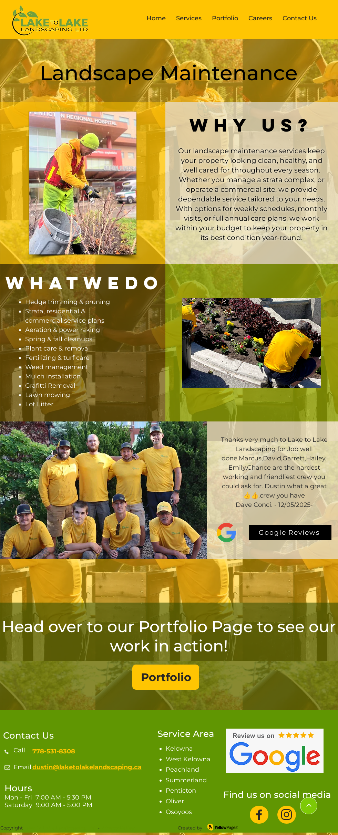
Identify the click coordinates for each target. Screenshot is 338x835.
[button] (189, 19)
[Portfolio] (165, 677)
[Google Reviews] (290, 532)
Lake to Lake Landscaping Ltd (59, 828)
